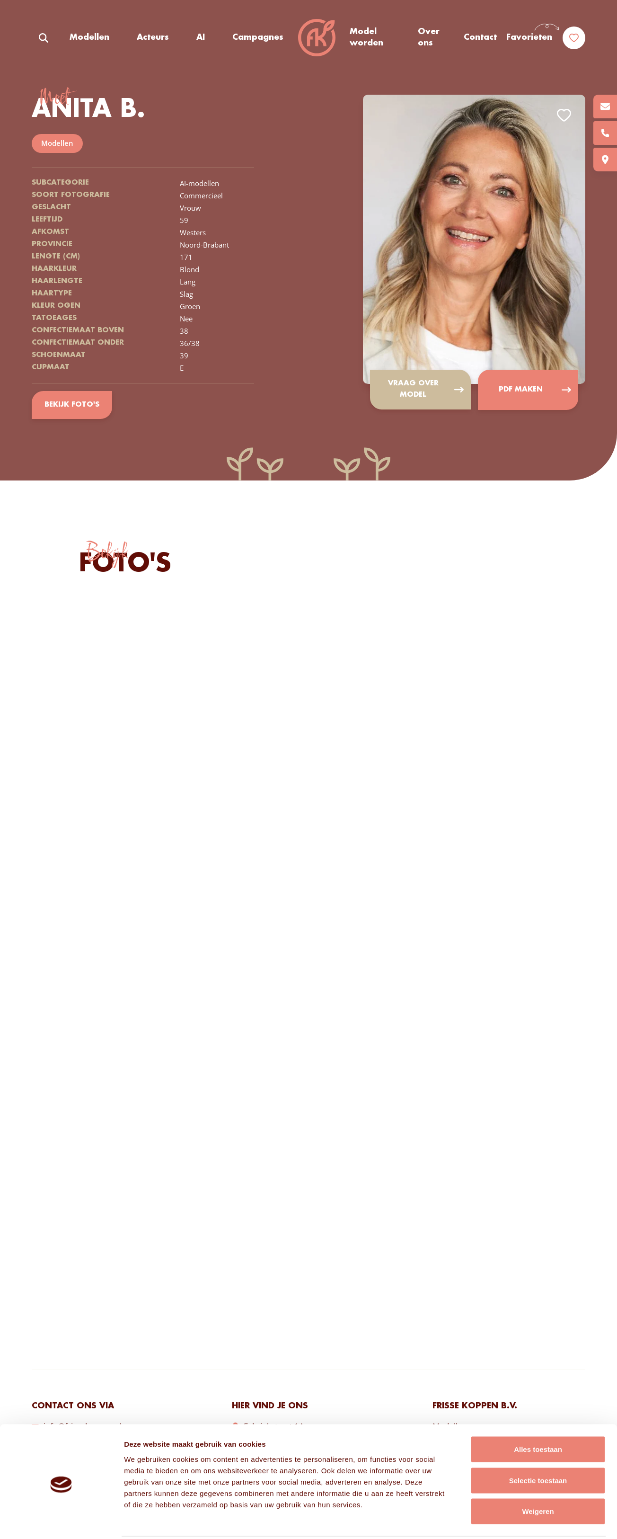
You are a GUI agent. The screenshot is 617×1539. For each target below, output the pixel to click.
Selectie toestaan (538, 1446)
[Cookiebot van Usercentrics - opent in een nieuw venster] (61, 1520)
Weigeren (538, 1477)
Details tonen (511, 1520)
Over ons (429, 37)
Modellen (89, 37)
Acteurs (153, 37)
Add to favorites (564, 115)
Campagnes (257, 37)
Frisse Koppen (316, 38)
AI (200, 37)
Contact (480, 37)
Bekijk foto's (71, 405)
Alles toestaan (538, 1415)
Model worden (366, 37)
